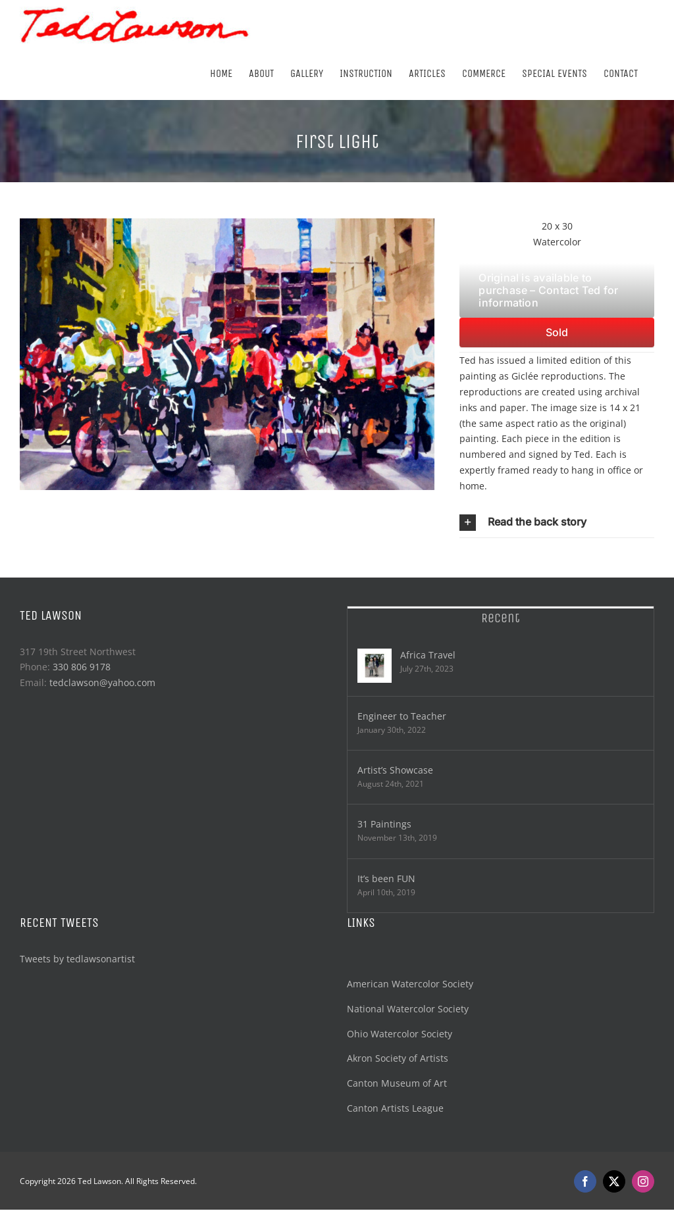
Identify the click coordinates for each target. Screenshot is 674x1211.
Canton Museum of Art (397, 1083)
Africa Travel (427, 655)
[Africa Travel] (374, 666)
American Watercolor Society (410, 983)
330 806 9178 (82, 666)
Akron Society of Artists (397, 1058)
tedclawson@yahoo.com (102, 682)
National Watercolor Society (408, 1008)
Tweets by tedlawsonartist (77, 958)
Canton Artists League (395, 1108)
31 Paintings (384, 824)
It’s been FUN (386, 878)
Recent (500, 618)
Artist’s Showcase (395, 770)
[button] (556, 522)
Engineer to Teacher (401, 716)
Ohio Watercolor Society (399, 1033)
